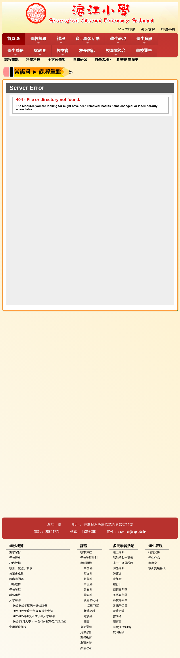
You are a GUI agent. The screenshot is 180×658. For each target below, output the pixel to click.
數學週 (117, 616)
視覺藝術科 (91, 600)
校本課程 (86, 552)
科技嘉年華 (120, 600)
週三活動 (118, 552)
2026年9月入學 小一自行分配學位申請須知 (39, 621)
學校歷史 (15, 557)
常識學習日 (120, 605)
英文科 (88, 573)
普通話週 (118, 611)
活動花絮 (93, 605)
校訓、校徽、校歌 (20, 568)
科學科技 (33, 59)
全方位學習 (56, 59)
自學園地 (102, 59)
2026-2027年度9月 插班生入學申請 (34, 616)
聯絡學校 (15, 595)
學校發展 (15, 589)
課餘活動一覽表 (123, 557)
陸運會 (117, 573)
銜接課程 (86, 626)
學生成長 (15, 52)
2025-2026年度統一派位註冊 (30, 605)
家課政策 (86, 642)
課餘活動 (118, 568)
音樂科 (88, 589)
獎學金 (152, 563)
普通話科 (89, 611)
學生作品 (154, 557)
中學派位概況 (18, 626)
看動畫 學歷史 (127, 59)
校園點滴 (118, 632)
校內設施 (15, 563)
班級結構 (15, 584)
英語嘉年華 (120, 595)
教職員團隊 (16, 579)
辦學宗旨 (15, 552)
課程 (61, 40)
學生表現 (118, 40)
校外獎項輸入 (157, 568)
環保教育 (86, 637)
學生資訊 (144, 40)
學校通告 (144, 50)
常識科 (88, 584)
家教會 (40, 52)
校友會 (63, 52)
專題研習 (80, 59)
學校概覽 (38, 40)
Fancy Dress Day (122, 626)
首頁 (11, 38)
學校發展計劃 (89, 557)
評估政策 (86, 648)
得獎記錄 (154, 552)
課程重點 (11, 59)
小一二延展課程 (123, 563)
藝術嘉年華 (120, 589)
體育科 (88, 595)
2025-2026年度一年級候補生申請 (33, 611)
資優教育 (86, 632)
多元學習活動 (88, 40)
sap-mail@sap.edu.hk (132, 532)
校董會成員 (16, 573)
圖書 (87, 621)
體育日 (117, 621)
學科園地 (86, 563)
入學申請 (15, 600)
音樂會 (117, 579)
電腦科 (88, 616)
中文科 (88, 568)
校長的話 (87, 50)
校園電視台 (116, 52)
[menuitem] (13, 59)
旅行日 (117, 584)
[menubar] (73, 59)
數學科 (88, 579)
